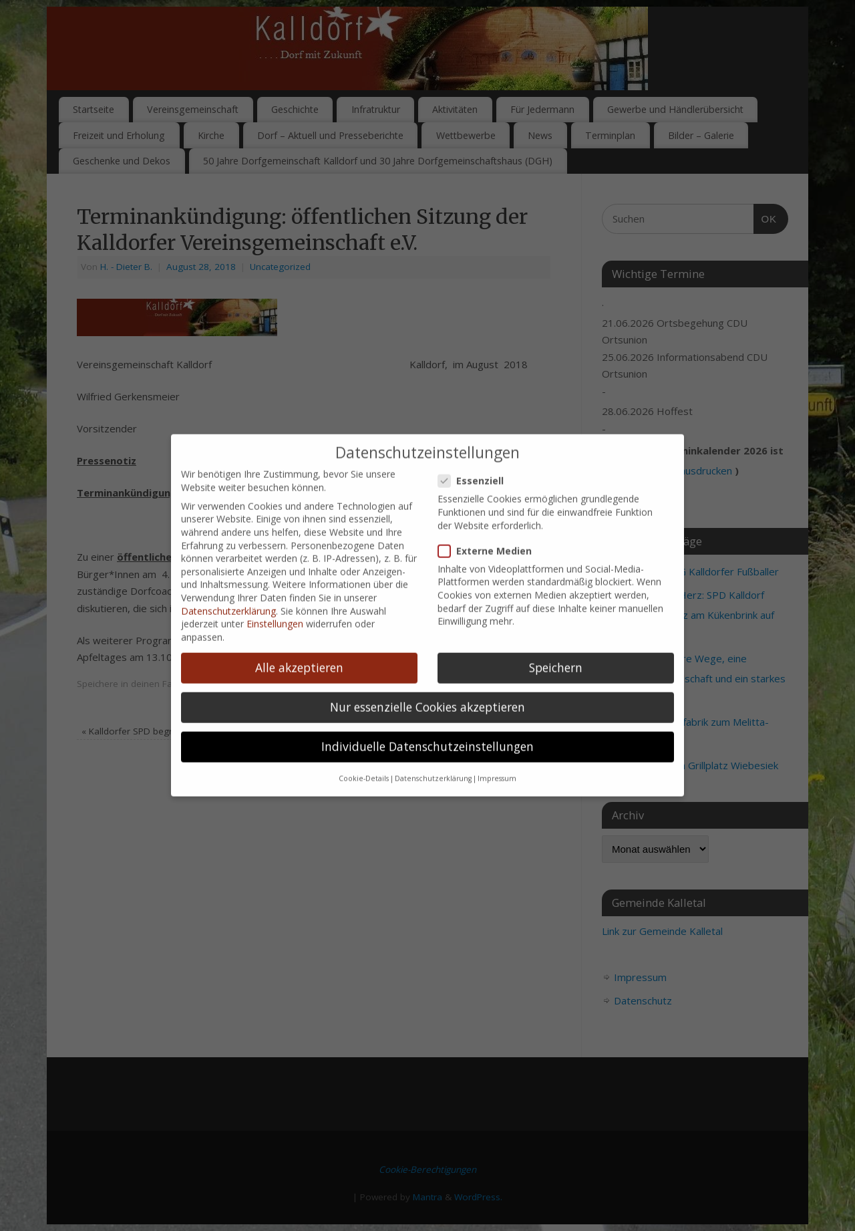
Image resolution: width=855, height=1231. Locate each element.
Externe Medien (490, 472)
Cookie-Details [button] (364, 701)
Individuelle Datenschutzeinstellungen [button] (427, 669)
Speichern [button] (555, 589)
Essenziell (476, 403)
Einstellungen (274, 546)
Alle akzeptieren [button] (299, 589)
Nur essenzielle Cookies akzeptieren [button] (427, 629)
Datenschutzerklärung (228, 533)
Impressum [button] (497, 701)
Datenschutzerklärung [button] (433, 701)
